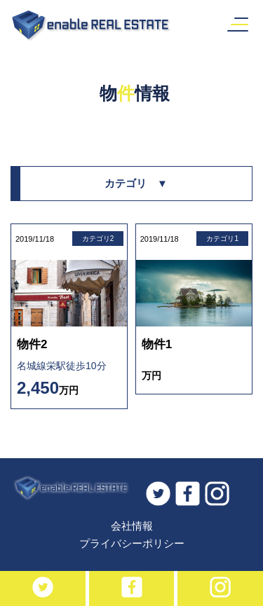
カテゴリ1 (222, 238)
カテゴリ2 (98, 238)
